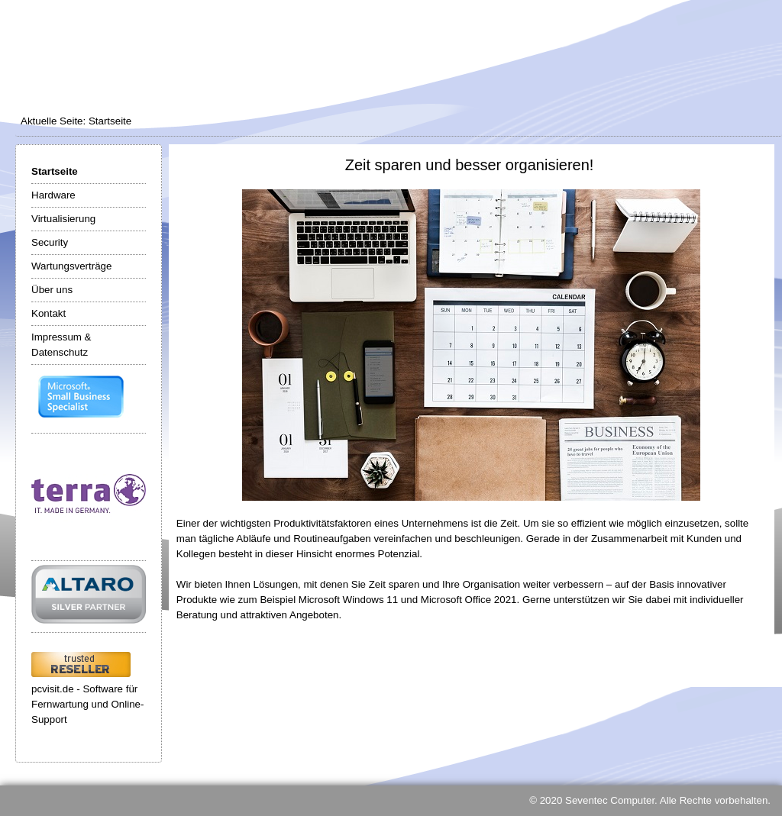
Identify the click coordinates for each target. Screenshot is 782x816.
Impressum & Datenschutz (61, 344)
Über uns (52, 289)
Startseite (54, 171)
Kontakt (48, 313)
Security (49, 242)
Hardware (53, 195)
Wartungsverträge (71, 266)
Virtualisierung (63, 218)
